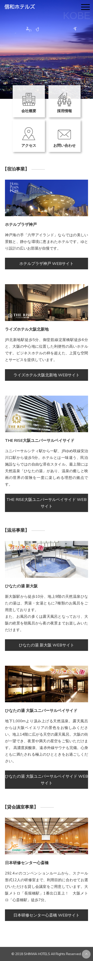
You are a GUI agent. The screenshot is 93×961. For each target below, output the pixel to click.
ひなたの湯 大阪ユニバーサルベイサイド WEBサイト (46, 779)
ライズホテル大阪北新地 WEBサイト (46, 374)
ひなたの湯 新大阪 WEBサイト (46, 644)
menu (86, 5)
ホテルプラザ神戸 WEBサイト (46, 263)
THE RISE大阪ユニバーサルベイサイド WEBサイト (46, 503)
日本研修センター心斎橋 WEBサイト (46, 915)
